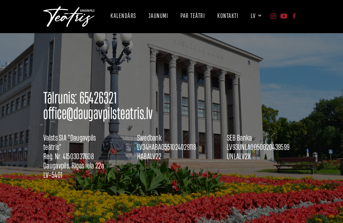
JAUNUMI (158, 15)
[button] (192, 16)
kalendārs (123, 15)
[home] (68, 16)
